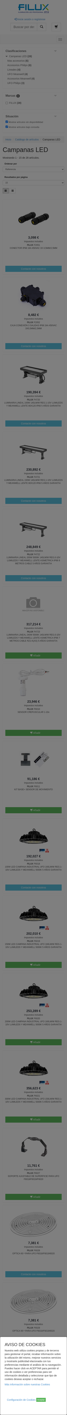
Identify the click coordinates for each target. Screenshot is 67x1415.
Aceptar (41, 1400)
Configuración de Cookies (21, 1399)
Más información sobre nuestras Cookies (27, 1384)
